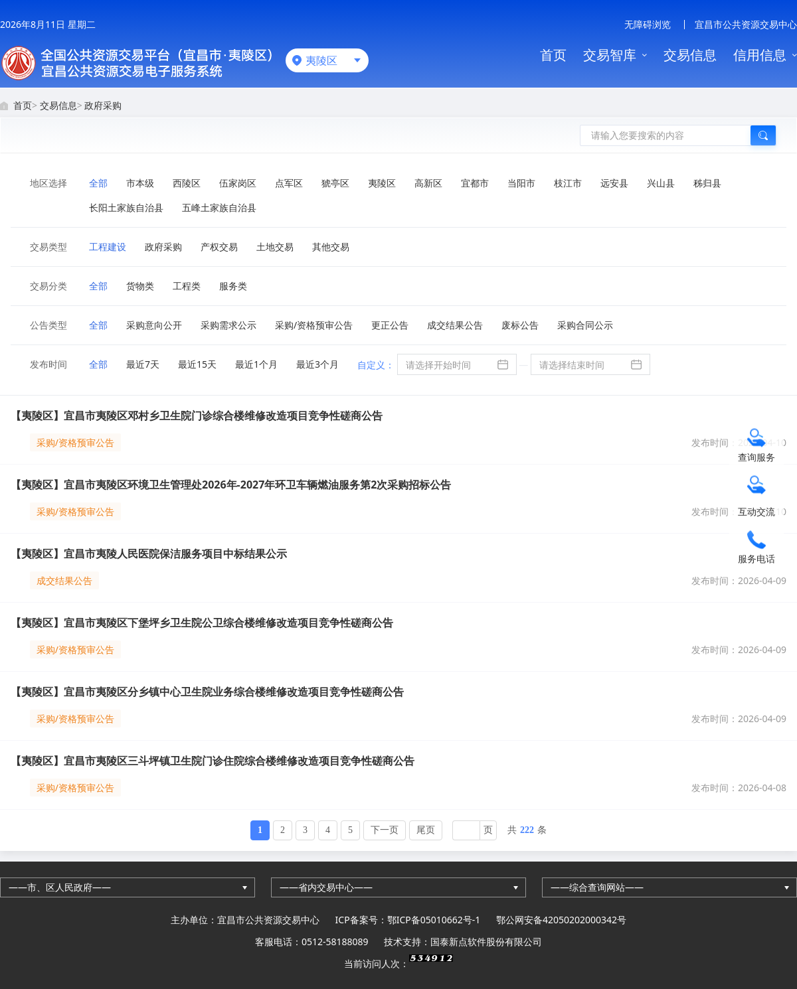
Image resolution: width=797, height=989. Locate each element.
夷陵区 (321, 60)
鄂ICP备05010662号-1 (434, 919)
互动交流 (756, 511)
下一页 (384, 830)
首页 (553, 55)
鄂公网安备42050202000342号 (561, 919)
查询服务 (756, 457)
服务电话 (756, 558)
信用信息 (759, 55)
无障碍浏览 (647, 24)
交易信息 (690, 55)
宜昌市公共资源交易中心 (746, 24)
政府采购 (103, 105)
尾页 (425, 830)
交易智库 (609, 55)
